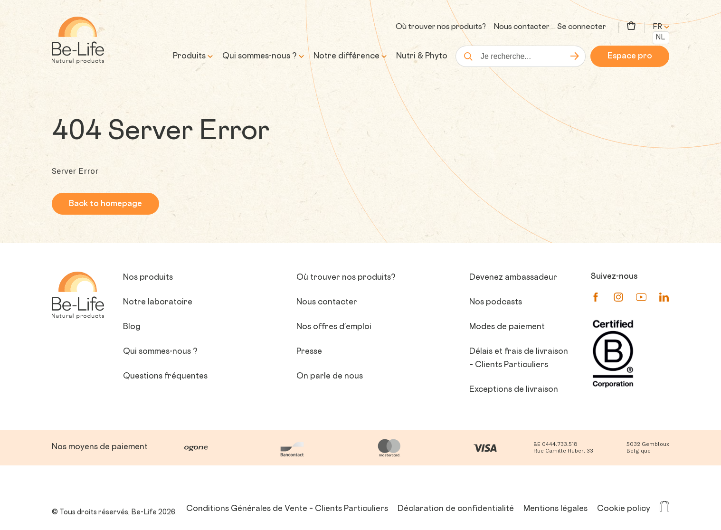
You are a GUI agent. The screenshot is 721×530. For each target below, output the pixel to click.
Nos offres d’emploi (333, 327)
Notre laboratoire (157, 302)
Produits (189, 56)
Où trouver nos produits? (441, 27)
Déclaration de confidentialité (456, 509)
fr (661, 27)
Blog (132, 327)
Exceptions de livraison (513, 390)
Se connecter (581, 27)
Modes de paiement (507, 327)
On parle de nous (329, 376)
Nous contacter (521, 27)
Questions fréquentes (165, 376)
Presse (309, 352)
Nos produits (148, 278)
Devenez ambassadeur (513, 278)
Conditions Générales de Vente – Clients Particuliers (287, 509)
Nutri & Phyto (421, 56)
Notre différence (346, 56)
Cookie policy (623, 509)
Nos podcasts (495, 302)
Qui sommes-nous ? (259, 56)
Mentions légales (555, 509)
